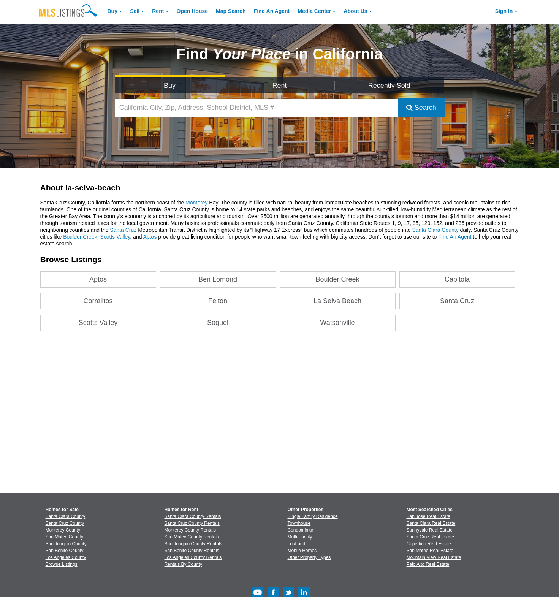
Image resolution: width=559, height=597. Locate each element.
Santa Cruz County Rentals (192, 523)
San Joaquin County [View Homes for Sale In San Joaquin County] (66, 543)
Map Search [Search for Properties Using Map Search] (231, 11)
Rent (158, 11)
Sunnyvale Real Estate (430, 530)
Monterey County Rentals (190, 530)
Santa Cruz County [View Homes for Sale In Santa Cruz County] (65, 523)
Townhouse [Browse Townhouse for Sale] (299, 523)
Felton (217, 301)
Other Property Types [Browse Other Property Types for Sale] (309, 557)
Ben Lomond (217, 279)
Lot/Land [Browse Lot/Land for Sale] (297, 543)
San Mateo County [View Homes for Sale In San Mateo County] (64, 537)
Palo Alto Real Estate (428, 564)
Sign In (504, 11)
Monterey (196, 203)
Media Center (314, 11)
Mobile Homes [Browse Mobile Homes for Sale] (302, 550)
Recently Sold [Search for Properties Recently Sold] (389, 85)
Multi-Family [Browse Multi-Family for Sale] (300, 537)
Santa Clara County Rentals (193, 516)
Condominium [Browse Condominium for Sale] (302, 530)
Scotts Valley (115, 237)
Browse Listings (62, 564)
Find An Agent (454, 237)
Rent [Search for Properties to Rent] (279, 85)
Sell (134, 11)
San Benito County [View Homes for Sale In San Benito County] (65, 550)
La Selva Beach (337, 301)
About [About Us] (355, 11)
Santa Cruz (123, 230)
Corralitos (98, 301)
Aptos (150, 237)
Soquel (217, 322)
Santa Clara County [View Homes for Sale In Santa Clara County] (66, 516)
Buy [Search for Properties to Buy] (170, 85)
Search (421, 107)
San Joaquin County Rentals (193, 543)
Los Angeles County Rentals (193, 557)
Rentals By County (183, 564)
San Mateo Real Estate (430, 550)
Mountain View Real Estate (434, 557)
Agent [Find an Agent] (272, 11)
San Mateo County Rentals (192, 537)
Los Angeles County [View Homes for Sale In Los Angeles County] (66, 557)
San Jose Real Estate (428, 516)
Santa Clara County (435, 230)
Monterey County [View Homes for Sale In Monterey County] (63, 530)
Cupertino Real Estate (429, 543)
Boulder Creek (80, 237)
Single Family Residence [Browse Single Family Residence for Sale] (313, 516)
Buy (112, 11)
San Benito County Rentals (192, 550)
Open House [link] (192, 11)
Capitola (457, 279)
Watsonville (337, 322)
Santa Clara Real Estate (431, 523)
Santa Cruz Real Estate (430, 537)
